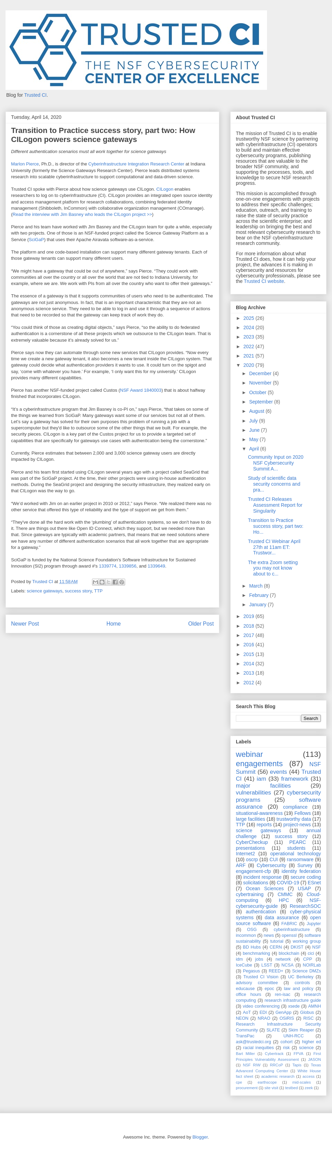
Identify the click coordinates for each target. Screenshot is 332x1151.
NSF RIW (251, 1065)
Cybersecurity (271, 865)
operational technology (295, 853)
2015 (249, 654)
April (254, 448)
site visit (271, 1088)
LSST (267, 965)
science (306, 1047)
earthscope (267, 1082)
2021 (249, 356)
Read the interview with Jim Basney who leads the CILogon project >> (82, 214)
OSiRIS (286, 1018)
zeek (309, 1088)
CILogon (164, 189)
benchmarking (256, 953)
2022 (249, 346)
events (278, 772)
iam (261, 779)
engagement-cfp (253, 871)
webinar (249, 754)
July (254, 421)
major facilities (263, 785)
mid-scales (301, 1082)
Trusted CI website (264, 281)
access (309, 1076)
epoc (269, 988)
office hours (248, 994)
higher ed (311, 1041)
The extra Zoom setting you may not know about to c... (273, 568)
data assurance (282, 917)
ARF (241, 865)
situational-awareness (259, 813)
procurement (247, 1088)
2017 (249, 635)
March (256, 586)
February (259, 595)
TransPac (245, 1036)
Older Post (201, 624)
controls (302, 982)
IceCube (244, 965)
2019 (249, 616)
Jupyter (314, 923)
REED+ (276, 971)
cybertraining (250, 894)
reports (264, 824)
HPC (284, 900)
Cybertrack (274, 1054)
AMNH (314, 1006)
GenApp (284, 1012)
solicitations (255, 882)
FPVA (298, 1054)
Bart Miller (245, 1054)
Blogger (200, 1137)
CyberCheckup (252, 842)
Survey (305, 865)
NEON (242, 1018)
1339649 (156, 566)
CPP (307, 959)
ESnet (314, 882)
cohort (286, 1041)
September (261, 402)
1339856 (128, 566)
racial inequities (258, 1047)
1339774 (108, 566)
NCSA (288, 965)
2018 (249, 626)
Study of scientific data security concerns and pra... (274, 484)
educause (245, 988)
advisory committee (257, 982)
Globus (307, 1012)
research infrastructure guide (293, 1000)
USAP (304, 888)
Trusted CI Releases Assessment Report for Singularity (275, 505)
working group (307, 941)
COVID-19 (288, 882)
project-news (297, 824)
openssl (289, 935)
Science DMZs (306, 971)
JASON (314, 1059)
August (257, 411)
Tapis (297, 1065)
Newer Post (25, 624)
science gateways (45, 590)
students (296, 848)
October (258, 392)
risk (286, 1047)
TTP (98, 590)
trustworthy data (294, 819)
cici (311, 953)
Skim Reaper (301, 1030)
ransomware (300, 859)
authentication (261, 911)
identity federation (301, 871)
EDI (263, 1012)
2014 (249, 663)
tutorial (276, 941)
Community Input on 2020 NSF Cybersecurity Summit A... (275, 463)
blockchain (289, 953)
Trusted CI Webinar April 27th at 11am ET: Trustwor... (274, 547)
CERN (275, 947)
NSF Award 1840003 (141, 390)
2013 (249, 673)
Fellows (302, 813)
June (255, 430)
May (254, 439)
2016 (249, 644)
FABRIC (289, 923)
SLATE (273, 1030)
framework (294, 779)
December (261, 373)
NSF (316, 947)
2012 (249, 682)
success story (78, 590)
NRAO (264, 1018)
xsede (294, 1006)
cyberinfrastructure (292, 929)
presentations (250, 848)
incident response (262, 877)
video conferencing (261, 1006)
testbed (291, 1088)
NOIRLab (312, 965)
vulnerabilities (253, 792)
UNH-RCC (294, 1036)
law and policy (298, 988)
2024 (249, 327)
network (283, 959)
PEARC (297, 842)
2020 (249, 365)
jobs (259, 959)
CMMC (285, 894)
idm (239, 959)
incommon (246, 935)
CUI (273, 859)
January (258, 604)
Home (114, 624)
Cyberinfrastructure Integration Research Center (136, 164)
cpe (239, 1082)
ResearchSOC (305, 906)
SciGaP (36, 239)
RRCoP (276, 1065)
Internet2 (245, 853)
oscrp (252, 859)
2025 (249, 318)
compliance (295, 807)
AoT (247, 1012)
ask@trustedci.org (253, 1041)
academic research (277, 1076)
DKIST (296, 947)
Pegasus (251, 971)
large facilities (250, 819)
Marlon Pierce (25, 164)
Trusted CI (35, 95)
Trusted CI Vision (260, 976)
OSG (252, 929)
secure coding (305, 877)
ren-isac (282, 994)
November (261, 383)
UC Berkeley (300, 976)
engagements (259, 763)
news (269, 935)
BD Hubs (252, 947)
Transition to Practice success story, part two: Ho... (275, 526)
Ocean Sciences (265, 888)
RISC (308, 1018)
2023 (249, 337)
